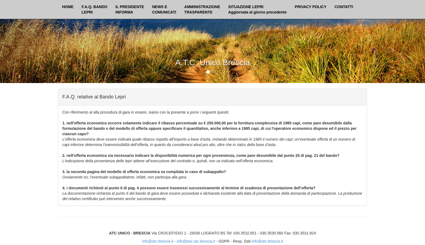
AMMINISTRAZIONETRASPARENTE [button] (202, 9)
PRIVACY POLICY (311, 7)
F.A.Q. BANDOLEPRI (94, 9)
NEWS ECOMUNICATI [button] (164, 9)
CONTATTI (344, 7)
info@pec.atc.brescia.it (196, 241)
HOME (67, 7)
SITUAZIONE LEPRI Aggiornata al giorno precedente (257, 9)
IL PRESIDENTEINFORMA (129, 9)
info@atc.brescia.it (157, 241)
